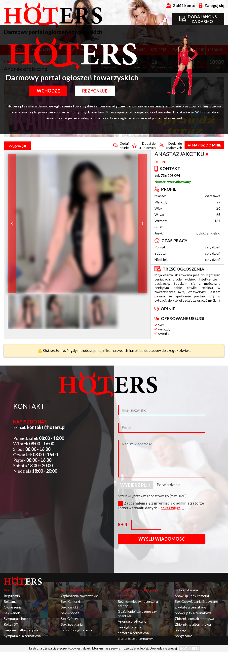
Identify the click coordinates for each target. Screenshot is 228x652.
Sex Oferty (69, 618)
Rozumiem (189, 648)
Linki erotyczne (186, 590)
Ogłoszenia (13, 607)
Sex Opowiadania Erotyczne (196, 601)
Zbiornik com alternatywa (194, 618)
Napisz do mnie (204, 145)
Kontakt (10, 590)
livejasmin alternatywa (21, 630)
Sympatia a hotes (17, 618)
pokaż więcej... (172, 508)
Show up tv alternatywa (193, 613)
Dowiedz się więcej (163, 648)
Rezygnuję (94, 90)
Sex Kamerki (70, 601)
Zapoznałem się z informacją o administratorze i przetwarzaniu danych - (161, 505)
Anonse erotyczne (132, 621)
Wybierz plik (135, 485)
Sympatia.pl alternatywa (22, 636)
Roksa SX (11, 624)
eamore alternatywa (133, 633)
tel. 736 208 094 (167, 175)
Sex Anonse (70, 613)
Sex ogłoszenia (129, 627)
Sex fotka (125, 596)
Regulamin (12, 596)
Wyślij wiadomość (161, 539)
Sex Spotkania (72, 624)
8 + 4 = (124, 524)
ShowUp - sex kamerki (192, 596)
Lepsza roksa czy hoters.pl (138, 590)
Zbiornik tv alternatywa (193, 624)
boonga (181, 630)
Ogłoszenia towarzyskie (79, 596)
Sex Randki (12, 613)
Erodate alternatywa (191, 607)
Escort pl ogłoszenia (76, 630)
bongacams (183, 636)
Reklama (10, 601)
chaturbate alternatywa (136, 638)
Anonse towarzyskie (76, 590)
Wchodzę (48, 90)
